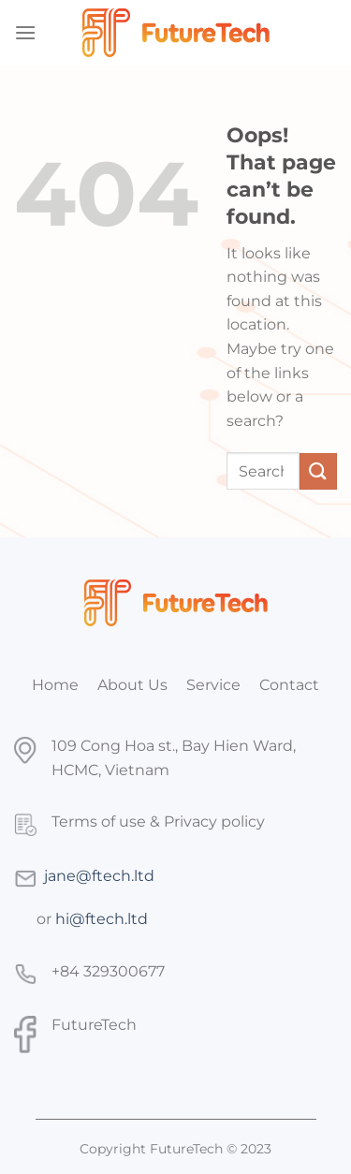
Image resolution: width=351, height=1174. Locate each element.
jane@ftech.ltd (99, 876)
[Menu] (25, 32)
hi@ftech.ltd (101, 919)
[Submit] (318, 471)
